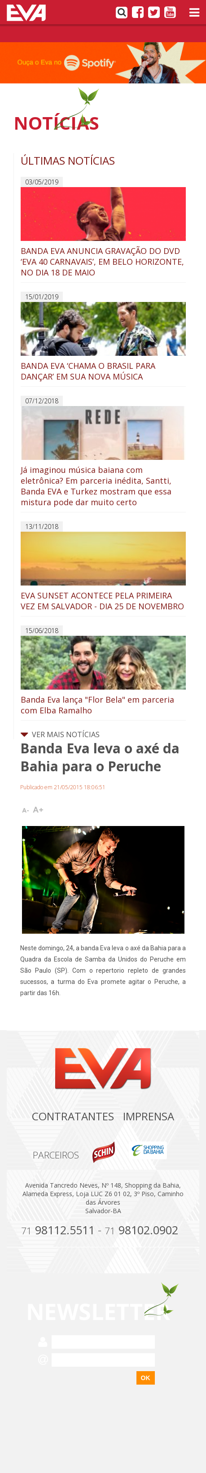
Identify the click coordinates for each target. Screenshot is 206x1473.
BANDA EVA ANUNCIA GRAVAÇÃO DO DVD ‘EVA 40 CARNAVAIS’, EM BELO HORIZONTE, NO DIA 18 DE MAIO (103, 232)
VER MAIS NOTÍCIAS (60, 734)
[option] (103, 62)
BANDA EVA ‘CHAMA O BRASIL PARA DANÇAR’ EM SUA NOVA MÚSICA (103, 342)
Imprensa (148, 1116)
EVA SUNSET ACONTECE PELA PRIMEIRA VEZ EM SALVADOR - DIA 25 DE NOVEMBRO (103, 572)
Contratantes (73, 1116)
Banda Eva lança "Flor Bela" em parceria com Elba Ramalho (103, 676)
